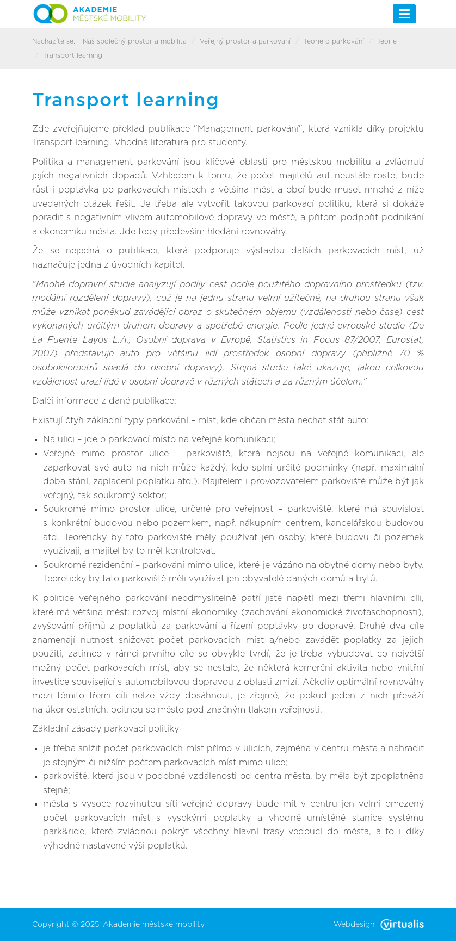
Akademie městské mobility (154, 924)
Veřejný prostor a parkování (245, 41)
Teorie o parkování (334, 41)
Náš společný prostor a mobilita (135, 41)
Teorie (387, 41)
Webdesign (379, 924)
